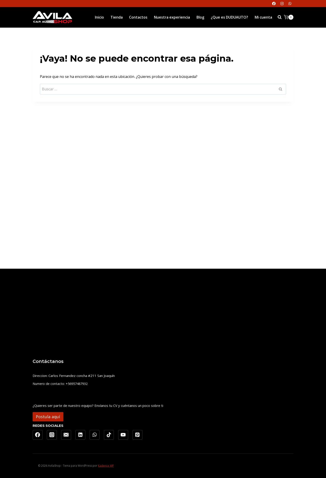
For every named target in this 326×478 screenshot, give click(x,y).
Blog (200, 17)
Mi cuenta (263, 17)
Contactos (138, 17)
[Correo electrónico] (66, 435)
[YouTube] (123, 435)
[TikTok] (109, 435)
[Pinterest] (137, 435)
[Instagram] (281, 3)
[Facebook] (274, 3)
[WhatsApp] (289, 3)
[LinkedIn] (80, 435)
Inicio (99, 17)
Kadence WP (106, 466)
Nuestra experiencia (172, 17)
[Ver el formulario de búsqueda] (280, 17)
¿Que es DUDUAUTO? (229, 17)
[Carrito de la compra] (288, 17)
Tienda (116, 17)
